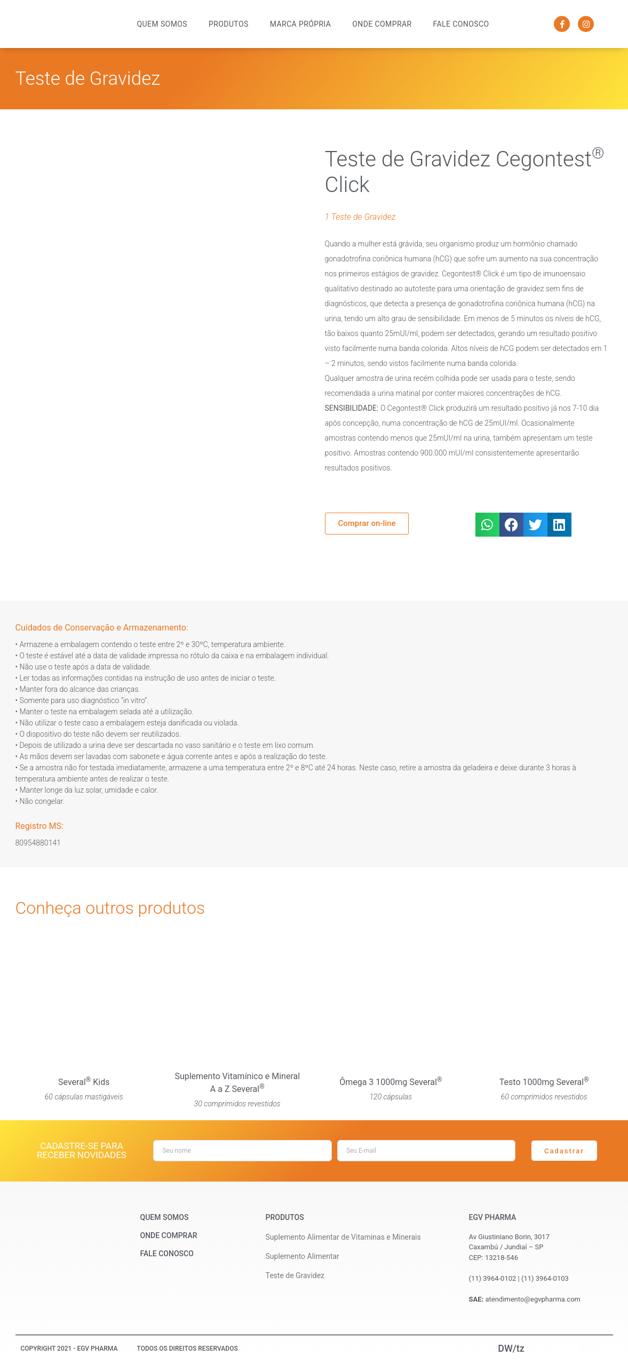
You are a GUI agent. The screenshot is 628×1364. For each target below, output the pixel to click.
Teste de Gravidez (88, 79)
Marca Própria (300, 24)
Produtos (229, 24)
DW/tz (511, 1348)
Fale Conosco (461, 24)
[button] (487, 525)
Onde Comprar (381, 24)
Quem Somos (162, 24)
